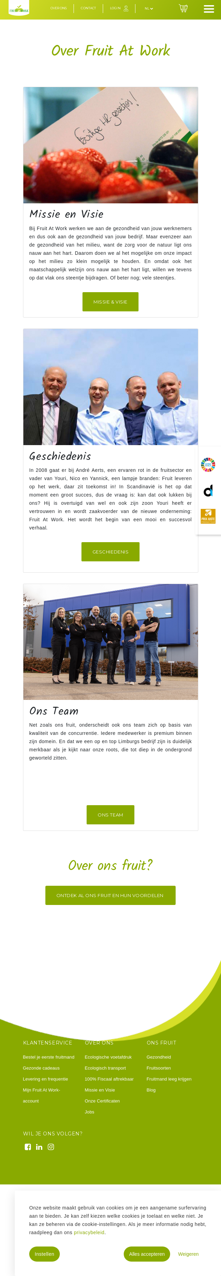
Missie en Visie (100, 1090)
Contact (88, 8)
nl (149, 8)
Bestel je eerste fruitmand (49, 1057)
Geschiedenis (110, 551)
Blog (151, 1090)
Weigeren (188, 1254)
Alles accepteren (147, 1254)
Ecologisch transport (105, 1068)
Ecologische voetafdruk (108, 1057)
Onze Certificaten (102, 1101)
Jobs (90, 1111)
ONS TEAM (110, 815)
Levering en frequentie (45, 1079)
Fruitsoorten (159, 1068)
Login (115, 8)
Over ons (59, 8)
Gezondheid (159, 1057)
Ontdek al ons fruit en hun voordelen (110, 895)
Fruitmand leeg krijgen (169, 1079)
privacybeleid (89, 1232)
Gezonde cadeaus (41, 1068)
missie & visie (110, 302)
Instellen (44, 1254)
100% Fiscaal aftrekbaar (109, 1079)
